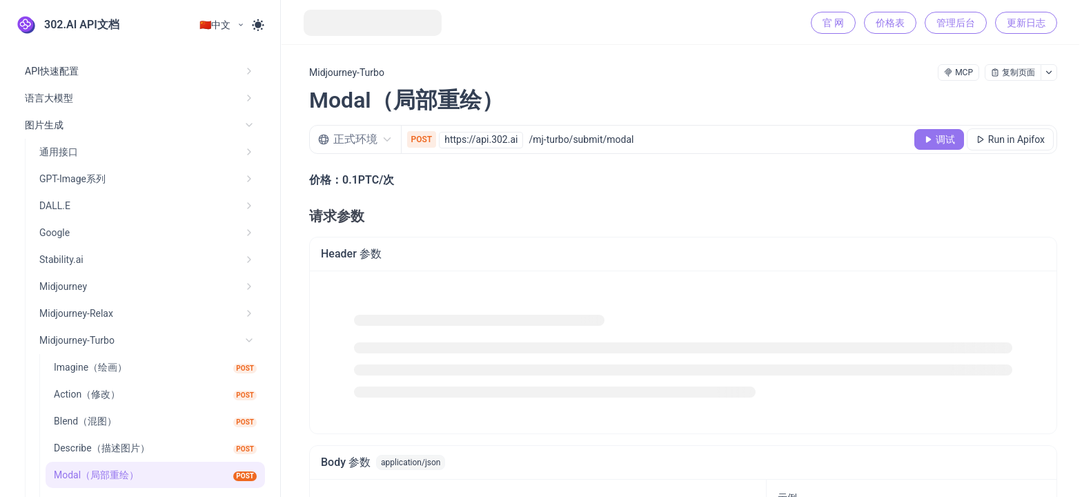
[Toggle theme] (258, 25)
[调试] (939, 139)
